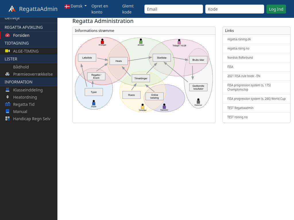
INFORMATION (18, 82)
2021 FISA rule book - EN (243, 76)
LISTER (11, 59)
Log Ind (276, 9)
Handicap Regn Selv (27, 118)
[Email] (173, 9)
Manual (16, 111)
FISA (230, 67)
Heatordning (21, 97)
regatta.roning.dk (239, 39)
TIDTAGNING (17, 43)
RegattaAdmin (33, 9)
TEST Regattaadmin (240, 108)
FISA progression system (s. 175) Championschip (249, 87)
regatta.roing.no (238, 48)
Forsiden (17, 35)
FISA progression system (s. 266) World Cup (256, 99)
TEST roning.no (237, 117)
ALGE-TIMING (21, 51)
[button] (75, 6)
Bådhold (20, 67)
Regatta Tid (19, 104)
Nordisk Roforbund (240, 58)
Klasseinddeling (24, 90)
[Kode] (234, 9)
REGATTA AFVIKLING (24, 27)
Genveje (12, 17)
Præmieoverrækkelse (29, 74)
